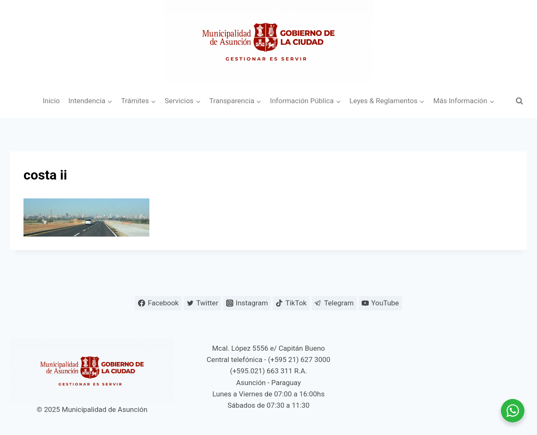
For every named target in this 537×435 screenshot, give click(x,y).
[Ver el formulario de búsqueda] (519, 101)
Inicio (51, 100)
